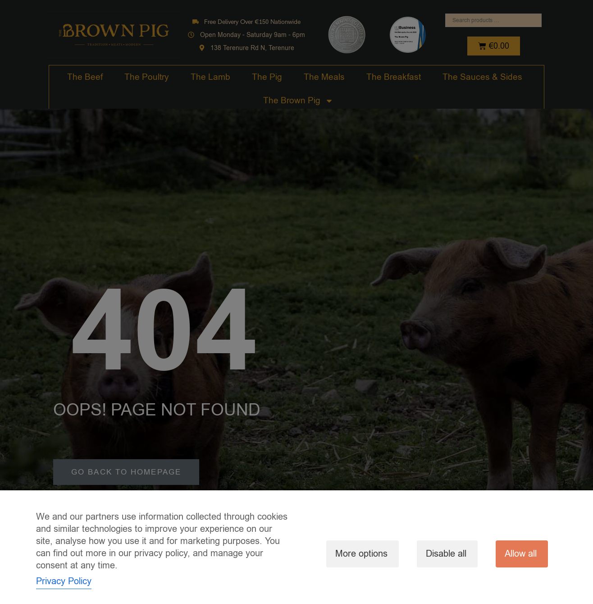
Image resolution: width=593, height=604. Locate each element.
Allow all (521, 554)
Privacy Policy (63, 581)
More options (361, 554)
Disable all (446, 554)
